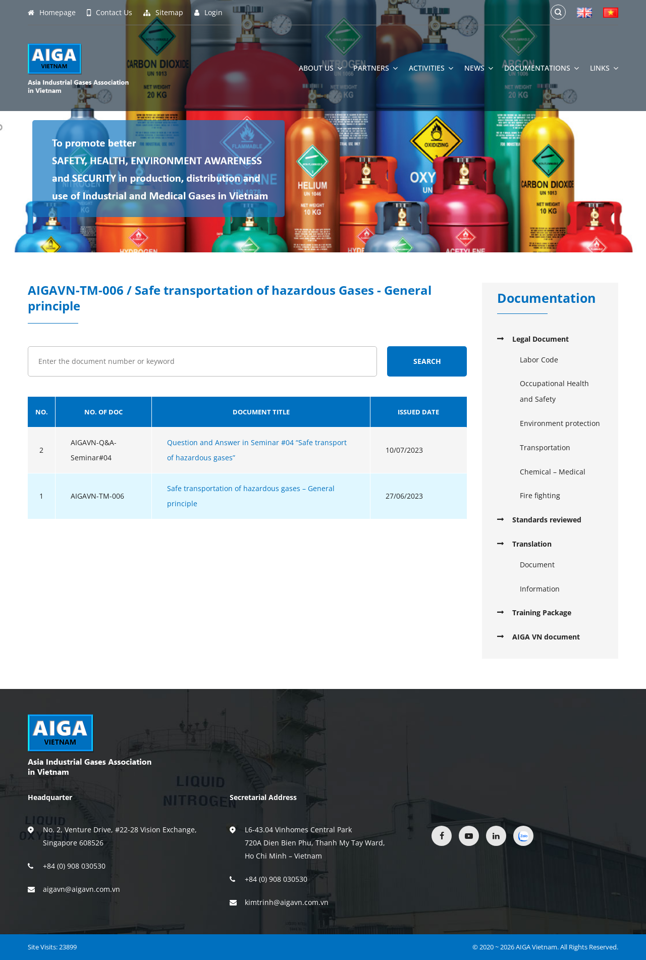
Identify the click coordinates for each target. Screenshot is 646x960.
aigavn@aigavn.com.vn (81, 889)
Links (604, 68)
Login (208, 12)
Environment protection (560, 423)
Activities (431, 68)
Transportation (545, 447)
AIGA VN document (546, 637)
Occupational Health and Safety (554, 391)
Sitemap (163, 12)
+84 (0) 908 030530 (74, 866)
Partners (375, 68)
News (478, 68)
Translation (532, 544)
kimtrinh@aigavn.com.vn (287, 902)
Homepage (52, 12)
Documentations (541, 68)
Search (427, 361)
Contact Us (109, 12)
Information (540, 589)
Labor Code (539, 359)
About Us (320, 68)
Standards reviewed (546, 519)
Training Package (541, 612)
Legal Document (540, 339)
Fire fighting (540, 495)
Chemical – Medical (552, 471)
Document (537, 564)
